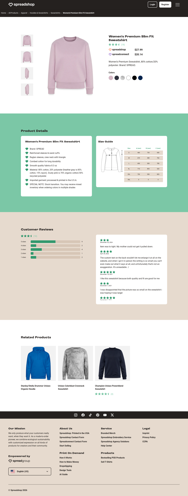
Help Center (106, 445)
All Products (13, 13)
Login (152, 4)
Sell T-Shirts (106, 462)
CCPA (145, 441)
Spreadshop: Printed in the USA (74, 433)
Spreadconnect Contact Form (73, 441)
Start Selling (65, 445)
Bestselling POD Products (113, 457)
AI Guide (64, 474)
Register (165, 4)
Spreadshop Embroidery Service (116, 437)
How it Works (66, 457)
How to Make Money (69, 462)
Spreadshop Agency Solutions (115, 441)
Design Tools (65, 470)
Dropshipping (66, 466)
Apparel (24, 13)
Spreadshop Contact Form (72, 437)
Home (3, 13)
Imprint (145, 433)
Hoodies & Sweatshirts (39, 13)
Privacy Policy (148, 437)
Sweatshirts (55, 13)
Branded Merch (108, 433)
